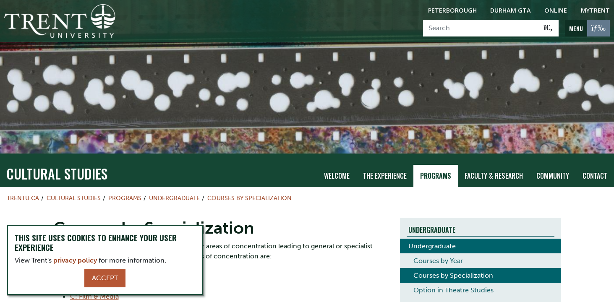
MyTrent (595, 10)
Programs (435, 164)
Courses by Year (438, 249)
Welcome (337, 164)
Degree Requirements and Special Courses (479, 293)
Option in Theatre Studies (453, 279)
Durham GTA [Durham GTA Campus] (510, 10)
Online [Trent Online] (555, 10)
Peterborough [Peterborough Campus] (452, 10)
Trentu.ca (23, 186)
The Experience (385, 164)
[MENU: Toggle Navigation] (587, 28)
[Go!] (548, 28)
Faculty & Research (494, 164)
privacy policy (75, 260)
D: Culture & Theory (101, 296)
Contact (595, 164)
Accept (105, 278)
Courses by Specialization (249, 186)
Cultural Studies (56, 162)
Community (552, 164)
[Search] (480, 28)
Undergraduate (174, 186)
